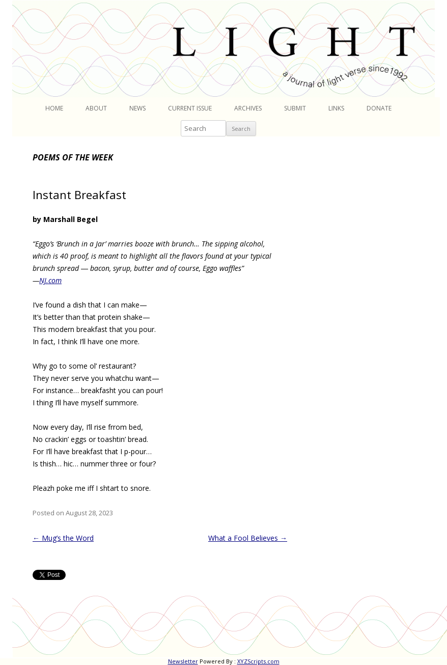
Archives (248, 108)
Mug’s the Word (63, 538)
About (96, 108)
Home (54, 108)
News (137, 108)
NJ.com (50, 280)
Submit (295, 108)
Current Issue (190, 108)
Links (336, 108)
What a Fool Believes (247, 538)
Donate (379, 108)
